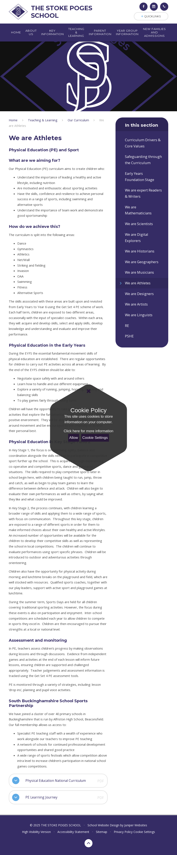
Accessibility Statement (73, 832)
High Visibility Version (36, 832)
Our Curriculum (78, 120)
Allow (73, 438)
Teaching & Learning (42, 120)
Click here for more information (88, 431)
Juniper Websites (135, 825)
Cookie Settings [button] (144, 832)
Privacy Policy (123, 832)
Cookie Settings (95, 438)
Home (13, 120)
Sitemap (101, 832)
